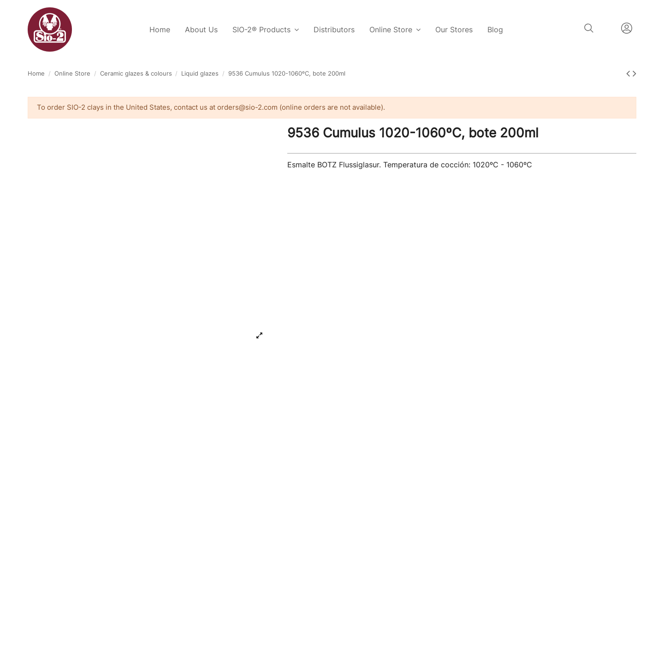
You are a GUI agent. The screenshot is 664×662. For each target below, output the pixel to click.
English (607, 28)
